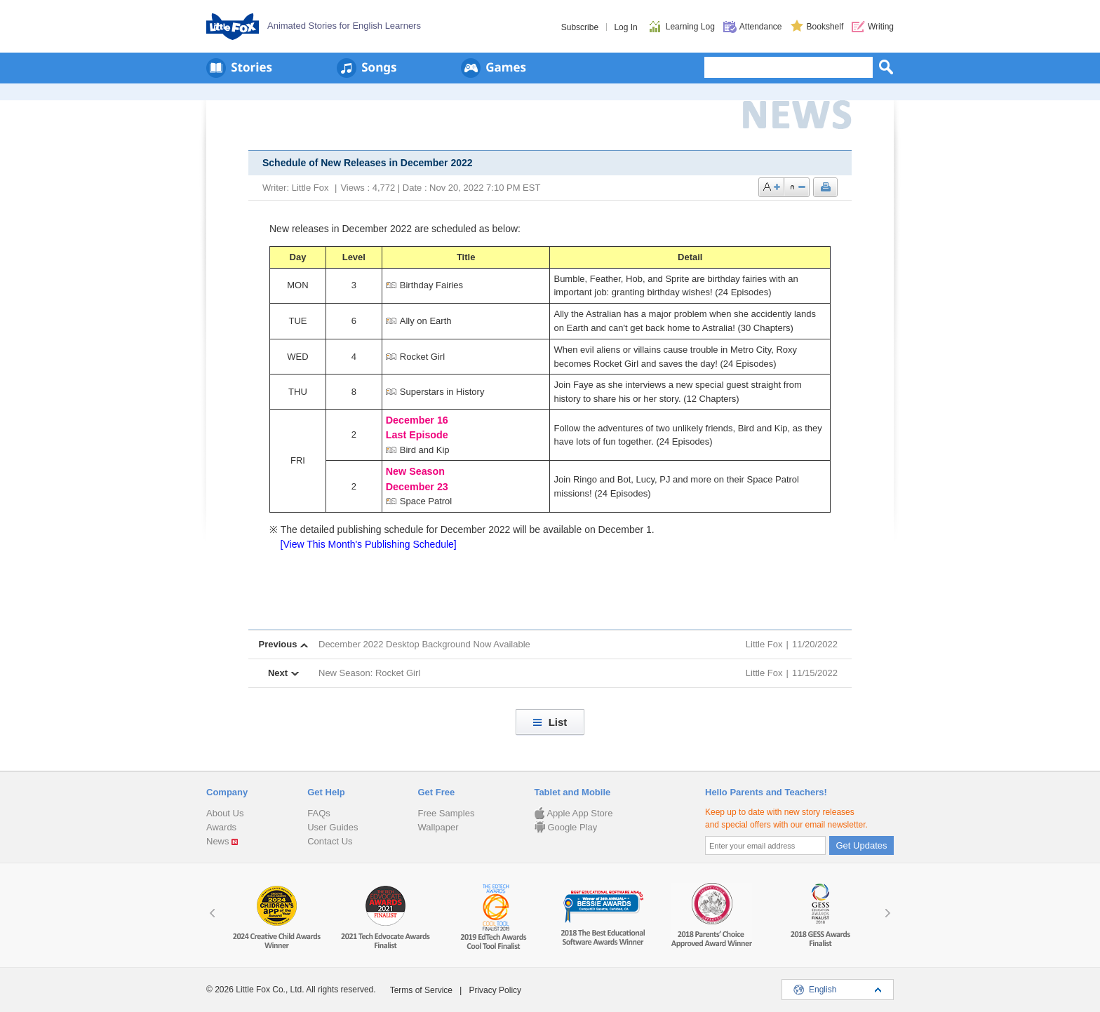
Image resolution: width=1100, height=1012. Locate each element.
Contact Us (329, 841)
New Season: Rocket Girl (369, 673)
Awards (221, 827)
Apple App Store (573, 813)
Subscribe (579, 27)
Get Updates (861, 845)
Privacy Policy (495, 990)
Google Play (565, 827)
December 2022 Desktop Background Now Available (424, 644)
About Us (224, 813)
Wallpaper (437, 827)
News (217, 841)
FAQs (318, 813)
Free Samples (445, 813)
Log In (625, 27)
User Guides (332, 827)
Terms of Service (421, 990)
